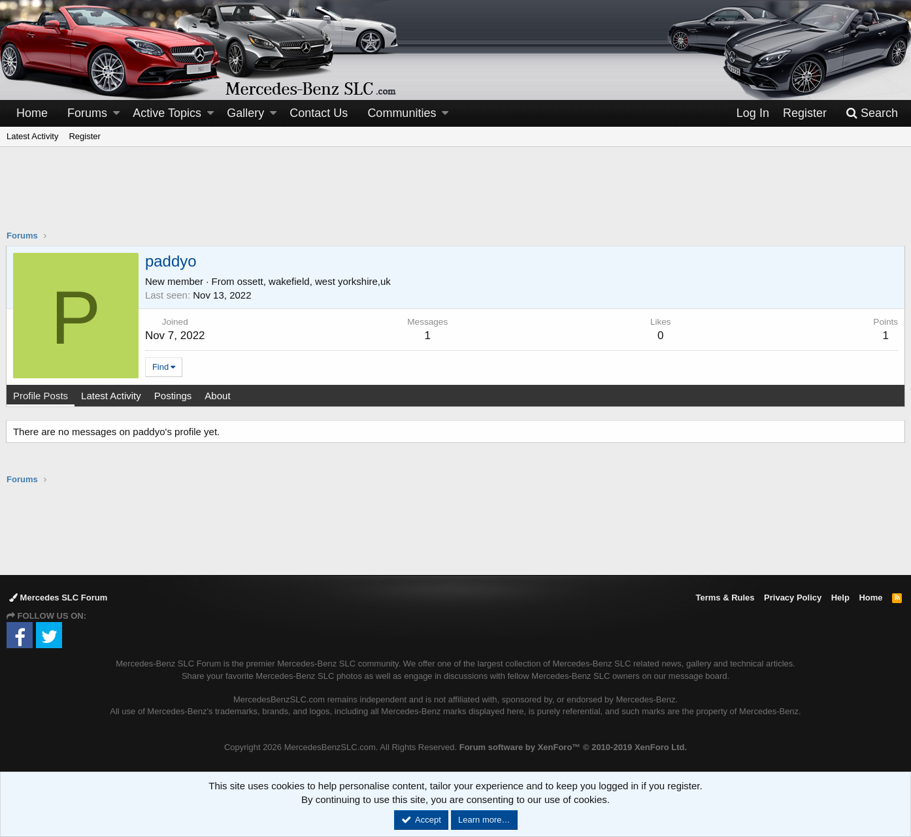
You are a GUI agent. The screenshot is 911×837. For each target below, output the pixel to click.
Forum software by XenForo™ (573, 747)
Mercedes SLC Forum (58, 597)
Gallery (245, 113)
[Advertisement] (455, 196)
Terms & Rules (724, 597)
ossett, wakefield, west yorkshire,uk (314, 281)
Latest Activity (32, 136)
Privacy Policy (792, 597)
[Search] (871, 113)
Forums (87, 113)
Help (840, 597)
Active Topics (167, 113)
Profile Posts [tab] (41, 395)
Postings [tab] (174, 395)
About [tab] (218, 395)
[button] (116, 113)
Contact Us (319, 113)
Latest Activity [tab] (112, 395)
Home (32, 113)
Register (84, 136)
